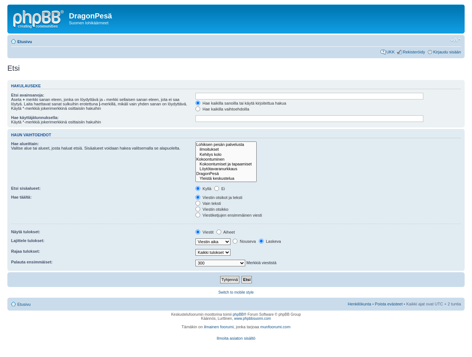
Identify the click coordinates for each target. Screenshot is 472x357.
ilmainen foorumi (219, 327)
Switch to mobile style (236, 292)
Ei (219, 188)
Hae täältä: (21, 197)
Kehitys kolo (226, 154)
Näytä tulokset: (25, 232)
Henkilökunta (359, 304)
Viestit (204, 232)
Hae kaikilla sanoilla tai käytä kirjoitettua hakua (240, 103)
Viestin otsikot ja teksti (218, 197)
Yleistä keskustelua (226, 178)
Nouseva (244, 241)
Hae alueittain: (25, 143)
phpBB (238, 314)
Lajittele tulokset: (27, 240)
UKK (390, 52)
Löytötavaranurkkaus (226, 169)
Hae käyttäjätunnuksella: (35, 117)
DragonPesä (226, 173)
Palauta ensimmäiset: (32, 262)
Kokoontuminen (226, 159)
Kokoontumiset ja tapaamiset (226, 164)
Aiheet (225, 232)
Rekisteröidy (414, 52)
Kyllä (203, 188)
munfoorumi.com (275, 327)
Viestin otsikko (211, 209)
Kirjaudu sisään (447, 52)
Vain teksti (208, 203)
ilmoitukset (226, 149)
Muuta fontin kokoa (455, 40)
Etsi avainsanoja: (27, 95)
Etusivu (24, 41)
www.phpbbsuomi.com (252, 318)
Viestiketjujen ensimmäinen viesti (228, 215)
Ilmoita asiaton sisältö (235, 338)
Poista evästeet (389, 304)
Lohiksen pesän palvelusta (226, 144)
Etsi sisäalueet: (26, 188)
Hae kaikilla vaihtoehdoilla (222, 109)
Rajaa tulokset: (25, 251)
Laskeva (270, 241)
